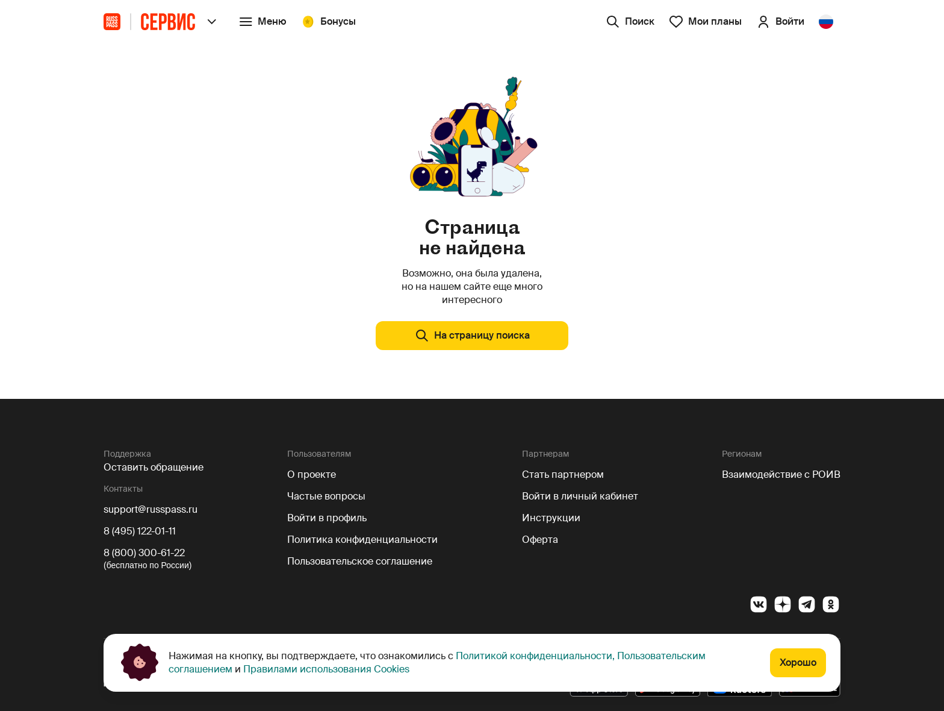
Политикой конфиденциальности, (536, 656)
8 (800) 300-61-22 (144, 553)
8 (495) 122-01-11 (140, 531)
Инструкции (551, 518)
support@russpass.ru (150, 509)
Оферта (540, 539)
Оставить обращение (153, 467)
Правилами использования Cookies (325, 669)
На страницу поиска (472, 335)
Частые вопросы (326, 496)
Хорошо (798, 662)
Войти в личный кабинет (580, 496)
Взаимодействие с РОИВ (781, 474)
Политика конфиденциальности (362, 539)
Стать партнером (563, 474)
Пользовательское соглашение (359, 561)
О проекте (311, 474)
